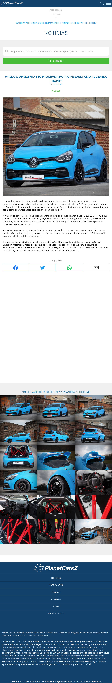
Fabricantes (56, 585)
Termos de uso (56, 613)
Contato (56, 599)
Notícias (56, 14)
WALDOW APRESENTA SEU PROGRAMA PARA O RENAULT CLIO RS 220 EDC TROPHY (56, 23)
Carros (56, 592)
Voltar (57, 90)
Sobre (56, 606)
